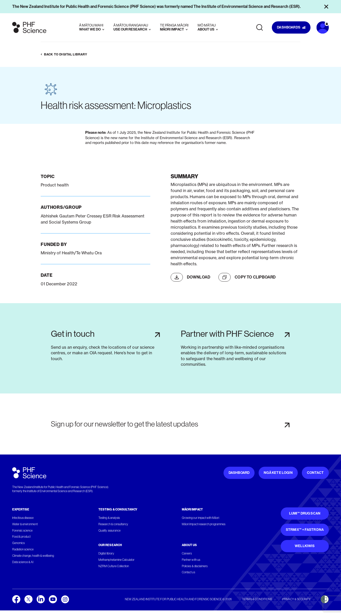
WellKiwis (305, 546)
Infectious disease (23, 518)
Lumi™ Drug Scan (305, 513)
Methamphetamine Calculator (116, 560)
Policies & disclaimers (194, 566)
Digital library (106, 553)
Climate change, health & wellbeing (33, 556)
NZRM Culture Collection (113, 566)
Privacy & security (296, 599)
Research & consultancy (113, 524)
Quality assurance (109, 530)
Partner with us (191, 560)
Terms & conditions (257, 599)
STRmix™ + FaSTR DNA (305, 530)
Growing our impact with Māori (200, 518)
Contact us (188, 572)
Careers (187, 553)
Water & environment (25, 524)
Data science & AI (23, 562)
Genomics (18, 543)
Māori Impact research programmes (203, 524)
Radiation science (23, 549)
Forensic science (22, 530)
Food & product (21, 536)
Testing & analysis (109, 518)
